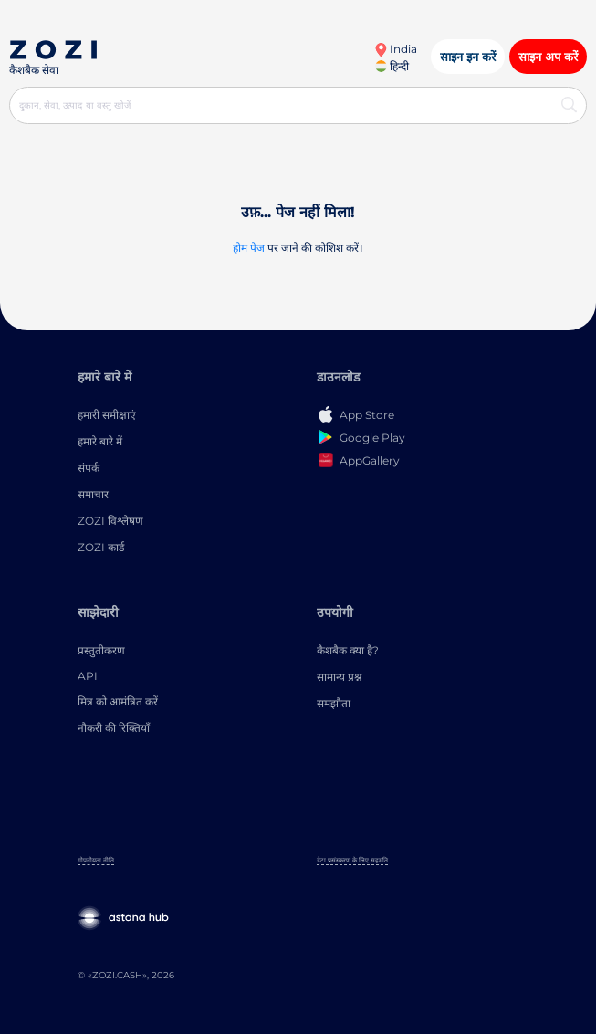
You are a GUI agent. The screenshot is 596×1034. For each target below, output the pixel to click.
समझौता (333, 703)
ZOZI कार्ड (101, 547)
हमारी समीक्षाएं (107, 415)
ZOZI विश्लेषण (110, 520)
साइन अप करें (548, 56)
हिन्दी (392, 66)
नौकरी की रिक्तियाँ (114, 728)
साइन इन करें (468, 56)
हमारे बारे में (100, 441)
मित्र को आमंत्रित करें (118, 701)
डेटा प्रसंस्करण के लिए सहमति (352, 860)
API (88, 676)
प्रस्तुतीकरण (101, 650)
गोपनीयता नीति (96, 860)
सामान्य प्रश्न (339, 677)
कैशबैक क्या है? (348, 650)
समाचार (93, 494)
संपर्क (88, 468)
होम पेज (249, 248)
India (395, 49)
